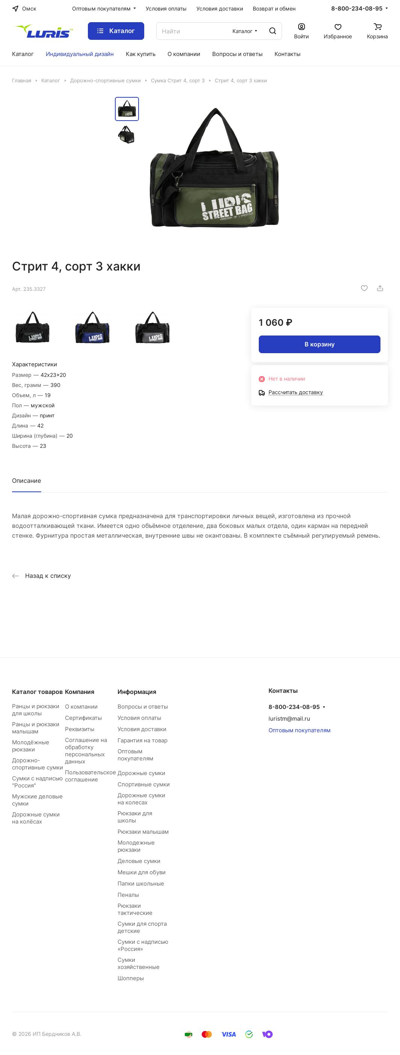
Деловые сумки (139, 861)
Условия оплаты (139, 717)
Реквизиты (79, 729)
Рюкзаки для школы (135, 817)
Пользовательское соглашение (90, 776)
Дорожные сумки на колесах (141, 799)
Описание (26, 480)
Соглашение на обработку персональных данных (86, 750)
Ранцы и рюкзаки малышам (35, 728)
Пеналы (128, 894)
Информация (137, 691)
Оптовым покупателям (135, 755)
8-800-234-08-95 (356, 8)
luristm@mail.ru (289, 718)
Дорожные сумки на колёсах (36, 818)
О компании (81, 706)
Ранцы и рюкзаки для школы (35, 710)
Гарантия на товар (143, 740)
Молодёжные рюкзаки (30, 746)
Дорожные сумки (141, 773)
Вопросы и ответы (143, 706)
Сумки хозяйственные (139, 963)
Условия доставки (142, 729)
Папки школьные (141, 883)
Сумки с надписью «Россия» (143, 945)
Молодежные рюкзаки (136, 846)
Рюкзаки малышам (143, 831)
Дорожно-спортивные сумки (37, 764)
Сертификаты (83, 717)
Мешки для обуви (142, 872)
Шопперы (131, 978)
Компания (79, 691)
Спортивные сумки (144, 784)
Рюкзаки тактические (135, 909)
